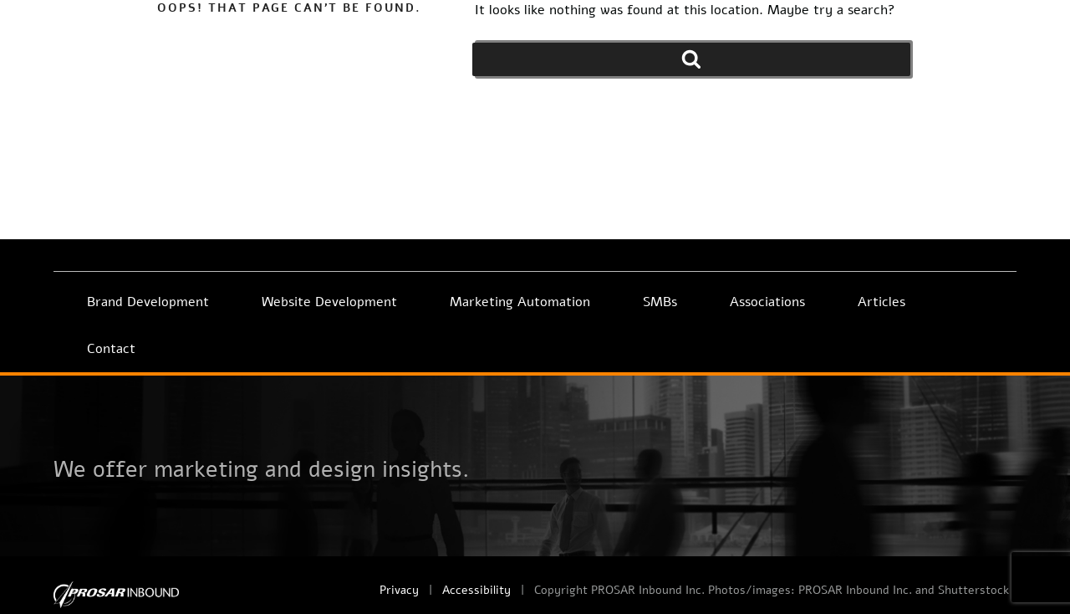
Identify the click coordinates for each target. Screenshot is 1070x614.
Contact (111, 349)
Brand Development (148, 302)
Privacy (399, 590)
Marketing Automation (520, 302)
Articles (881, 302)
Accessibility (476, 590)
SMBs (660, 302)
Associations (767, 302)
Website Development (329, 302)
